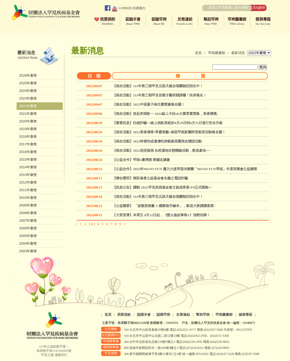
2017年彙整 (28, 144)
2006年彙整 (28, 228)
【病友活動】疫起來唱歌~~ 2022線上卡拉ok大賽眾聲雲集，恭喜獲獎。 (166, 114)
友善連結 (183, 315)
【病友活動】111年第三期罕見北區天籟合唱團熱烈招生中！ (157, 86)
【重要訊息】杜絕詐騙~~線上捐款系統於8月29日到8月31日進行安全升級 (167, 123)
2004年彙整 (28, 243)
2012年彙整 (28, 182)
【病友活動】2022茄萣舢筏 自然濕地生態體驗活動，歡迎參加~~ (161, 150)
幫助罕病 (203, 315)
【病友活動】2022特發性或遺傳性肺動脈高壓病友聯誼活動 (157, 141)
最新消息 (238, 53)
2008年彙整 (28, 213)
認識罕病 (163, 315)
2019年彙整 (28, 129)
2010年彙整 (28, 198)
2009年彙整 (28, 205)
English (259, 7)
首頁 (212, 7)
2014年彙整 (28, 167)
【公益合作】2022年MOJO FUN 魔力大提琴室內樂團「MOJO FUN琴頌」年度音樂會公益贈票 (184, 169)
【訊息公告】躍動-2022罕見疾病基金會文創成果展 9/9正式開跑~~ (162, 187)
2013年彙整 (28, 175)
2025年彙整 (28, 83)
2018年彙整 (28, 137)
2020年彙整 (28, 121)
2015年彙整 (28, 159)
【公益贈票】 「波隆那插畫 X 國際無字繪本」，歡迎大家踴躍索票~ (163, 206)
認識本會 (144, 315)
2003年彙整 (28, 251)
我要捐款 (124, 315)
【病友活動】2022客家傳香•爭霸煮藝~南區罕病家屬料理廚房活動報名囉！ (168, 132)
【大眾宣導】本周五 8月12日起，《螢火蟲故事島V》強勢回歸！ (161, 215)
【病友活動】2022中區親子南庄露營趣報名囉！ (148, 104)
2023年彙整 (28, 98)
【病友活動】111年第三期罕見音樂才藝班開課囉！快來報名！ (159, 95)
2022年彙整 (28, 106)
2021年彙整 (28, 114)
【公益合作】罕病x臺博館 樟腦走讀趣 (141, 160)
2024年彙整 (28, 91)
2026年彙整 (28, 75)
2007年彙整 (28, 220)
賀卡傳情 (241, 7)
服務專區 (245, 315)
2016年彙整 (28, 152)
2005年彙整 (28, 236)
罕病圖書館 (217, 53)
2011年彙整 (28, 190)
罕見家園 (225, 7)
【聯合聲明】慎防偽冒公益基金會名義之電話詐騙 (150, 178)
